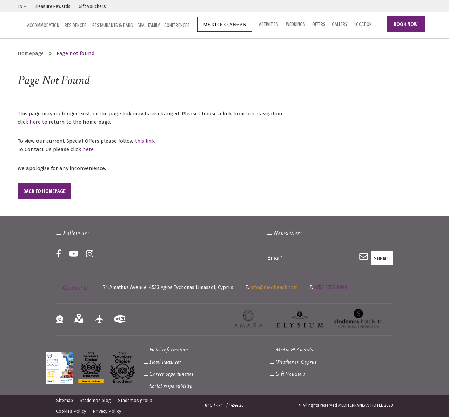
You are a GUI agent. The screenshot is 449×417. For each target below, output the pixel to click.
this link (145, 141)
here (35, 122)
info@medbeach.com (274, 287)
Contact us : (77, 288)
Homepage (31, 53)
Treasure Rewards (52, 6)
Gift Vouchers (92, 6)
